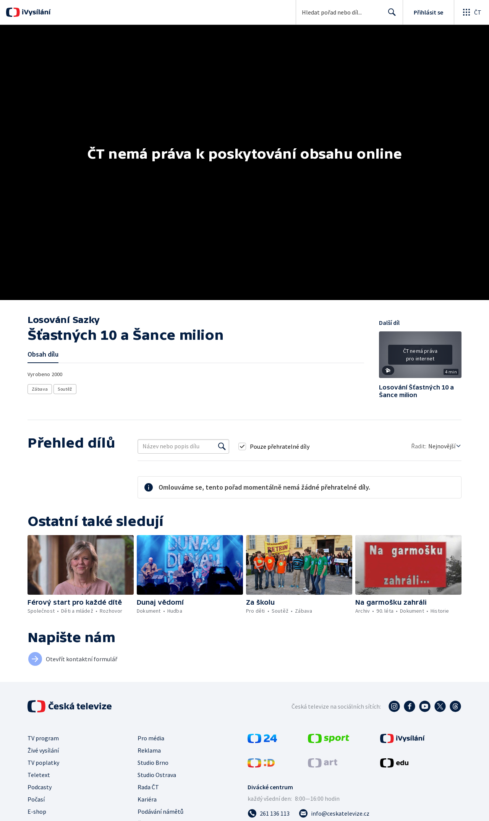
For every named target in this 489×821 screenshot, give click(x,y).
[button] (420, 357)
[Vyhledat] (222, 446)
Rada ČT (148, 787)
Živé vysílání (43, 750)
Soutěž (65, 389)
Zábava (40, 389)
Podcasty (40, 787)
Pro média (151, 738)
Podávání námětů (160, 811)
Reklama (149, 750)
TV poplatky (43, 762)
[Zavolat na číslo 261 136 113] (269, 813)
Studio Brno (153, 762)
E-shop (37, 811)
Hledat (390, 15)
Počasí (36, 799)
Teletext (39, 775)
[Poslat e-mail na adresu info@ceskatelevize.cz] (334, 813)
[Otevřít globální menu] (471, 12)
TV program (43, 738)
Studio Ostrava (157, 775)
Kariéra (147, 799)
